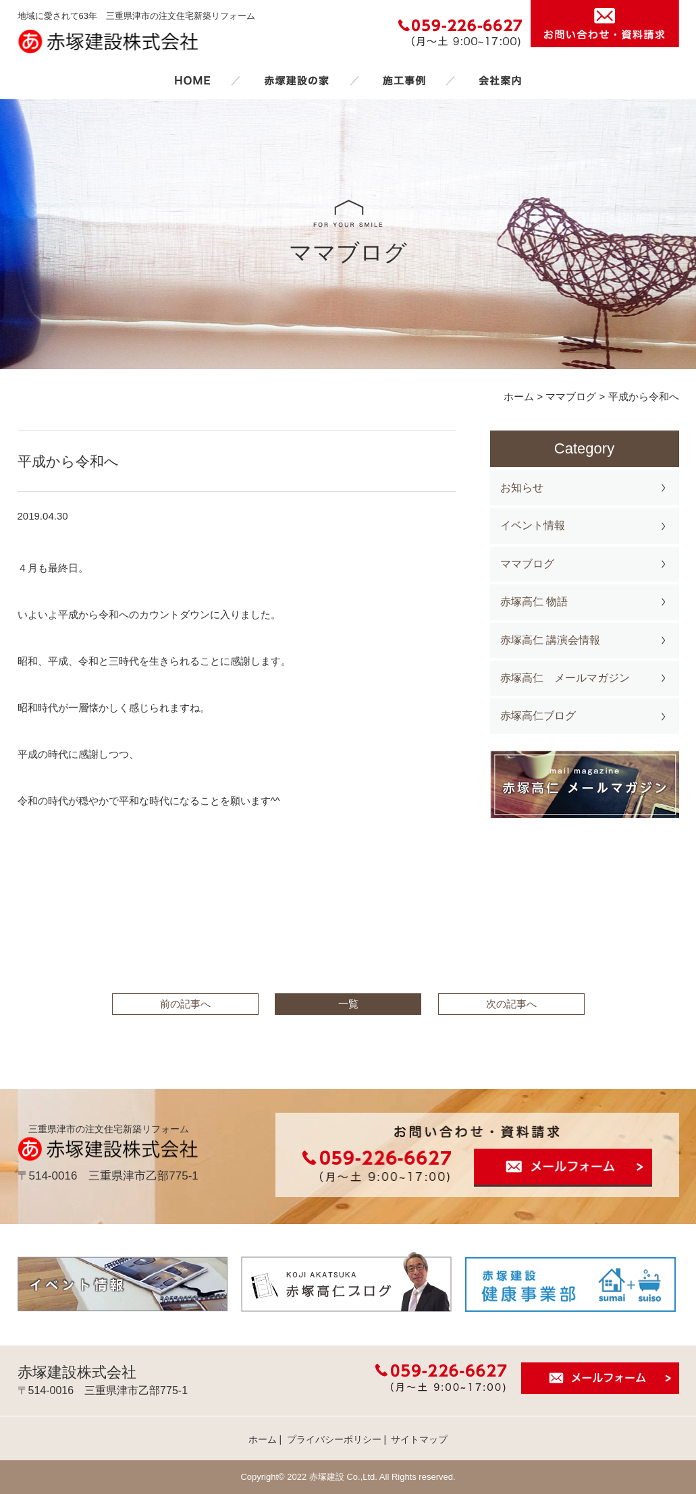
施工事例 (404, 80)
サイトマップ (419, 1439)
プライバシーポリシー (334, 1439)
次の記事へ (511, 1003)
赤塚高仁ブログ (538, 715)
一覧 (348, 1003)
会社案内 (500, 80)
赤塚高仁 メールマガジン (565, 678)
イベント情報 (532, 525)
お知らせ (521, 487)
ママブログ (527, 564)
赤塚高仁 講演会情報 (550, 640)
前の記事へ (185, 1003)
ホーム (192, 80)
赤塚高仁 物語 (534, 601)
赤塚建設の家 (297, 80)
